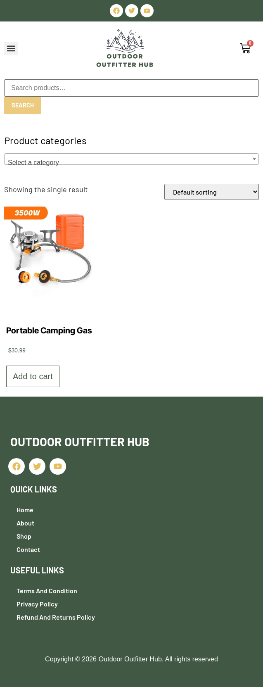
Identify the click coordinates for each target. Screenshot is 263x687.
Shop (24, 536)
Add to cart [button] (33, 376)
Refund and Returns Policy (56, 617)
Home (25, 509)
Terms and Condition (47, 590)
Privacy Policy (37, 604)
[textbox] (131, 163)
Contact (28, 549)
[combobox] (131, 159)
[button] (11, 48)
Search (22, 105)
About (25, 523)
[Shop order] (211, 192)
